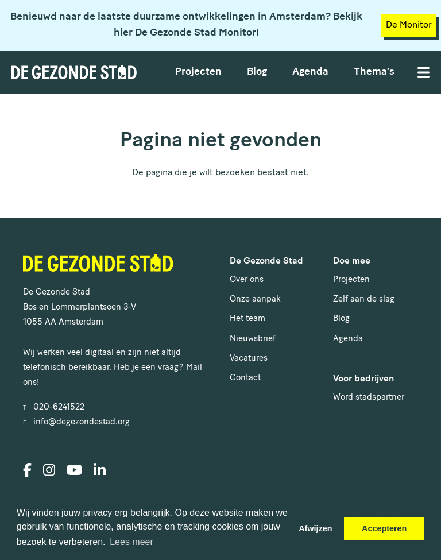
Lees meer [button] (131, 542)
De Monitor (409, 25)
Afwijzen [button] (315, 528)
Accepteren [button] (384, 528)
